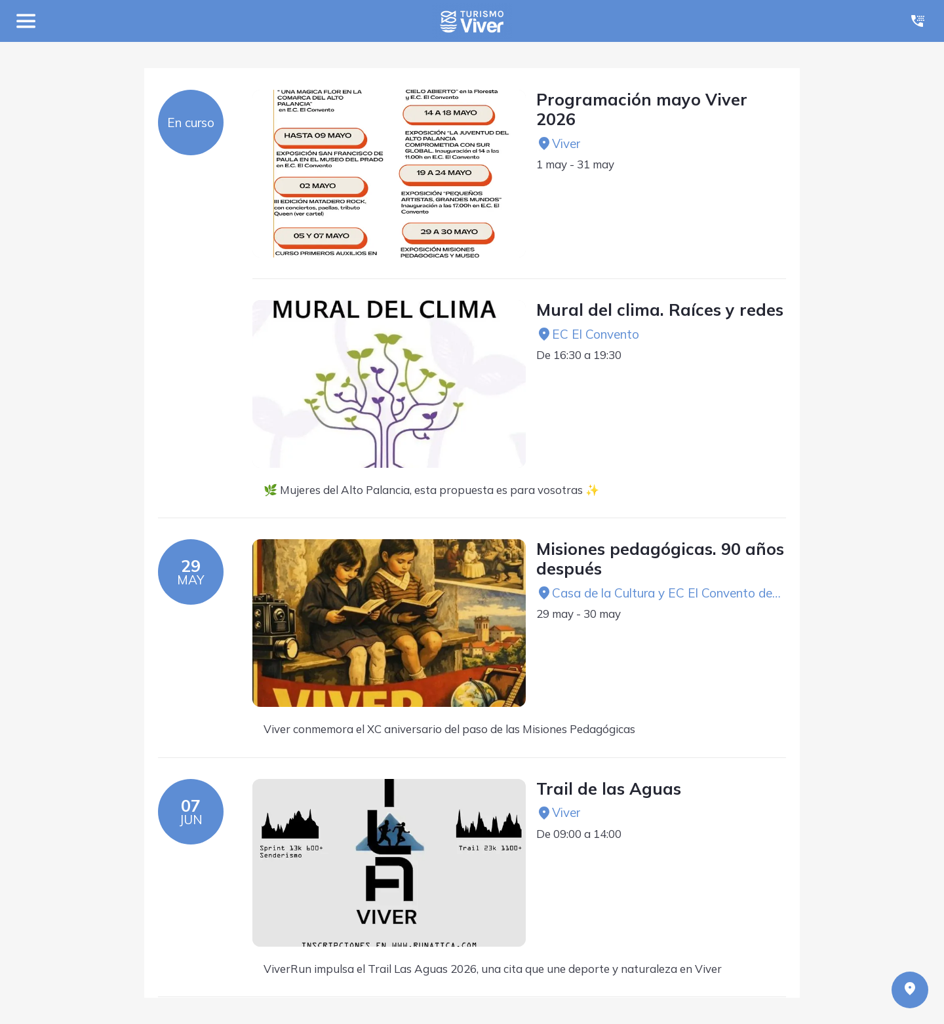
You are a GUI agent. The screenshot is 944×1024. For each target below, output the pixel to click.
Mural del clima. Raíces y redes (659, 310)
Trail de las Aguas (608, 789)
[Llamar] (918, 21)
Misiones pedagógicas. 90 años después (660, 558)
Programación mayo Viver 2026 (641, 109)
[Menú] (26, 21)
